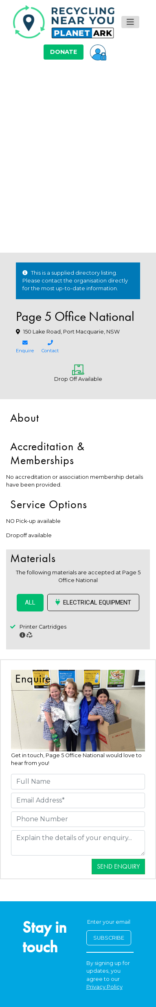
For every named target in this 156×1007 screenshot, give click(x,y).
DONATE (63, 52)
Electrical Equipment (93, 602)
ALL (30, 602)
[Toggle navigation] (130, 22)
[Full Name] (78, 781)
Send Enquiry (118, 866)
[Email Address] (78, 800)
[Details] (78, 843)
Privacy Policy (104, 987)
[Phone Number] (78, 819)
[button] (98, 51)
